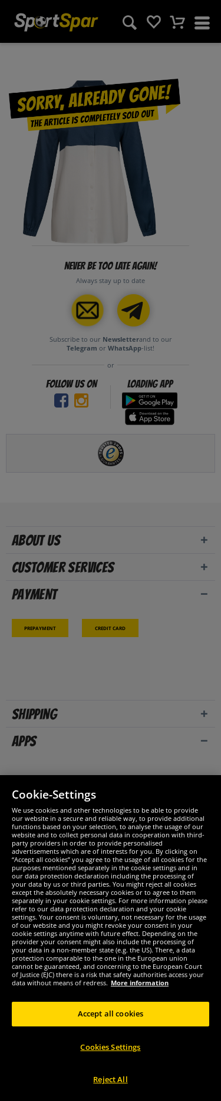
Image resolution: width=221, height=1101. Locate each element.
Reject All (110, 1079)
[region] (110, 938)
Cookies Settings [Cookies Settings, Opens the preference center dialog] (110, 1047)
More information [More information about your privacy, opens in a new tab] (140, 982)
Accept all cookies (110, 1013)
